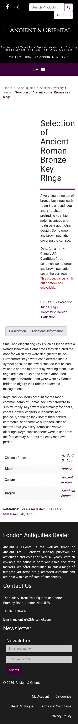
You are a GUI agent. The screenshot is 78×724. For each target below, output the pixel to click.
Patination (48, 317)
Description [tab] (17, 331)
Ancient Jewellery (52, 88)
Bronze (67, 469)
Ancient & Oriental (28, 683)
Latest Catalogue (21, 706)
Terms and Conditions (56, 706)
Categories (64, 697)
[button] (36, 69)
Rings (7, 92)
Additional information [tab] (47, 331)
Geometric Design (54, 312)
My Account (40, 697)
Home (8, 88)
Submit (14, 670)
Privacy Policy (61, 716)
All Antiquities (26, 88)
